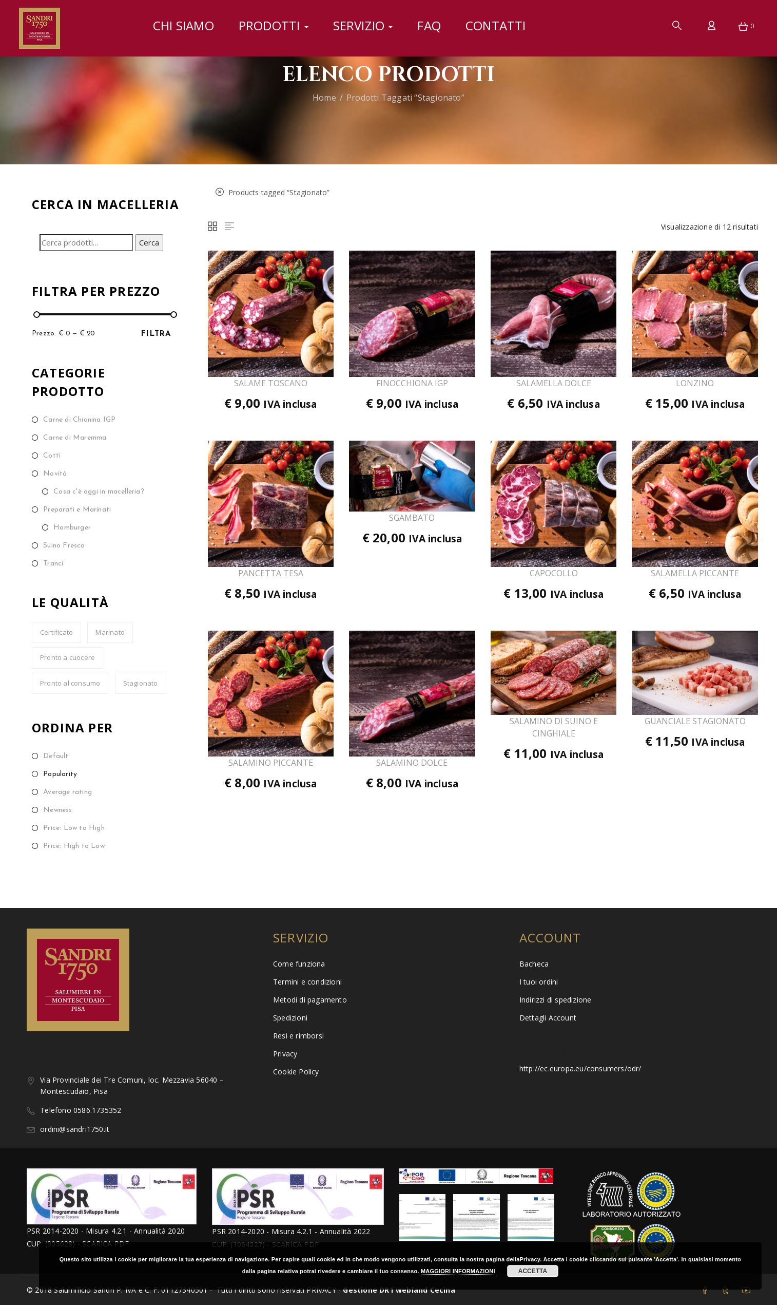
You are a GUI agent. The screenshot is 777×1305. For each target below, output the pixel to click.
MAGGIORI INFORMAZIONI (458, 1271)
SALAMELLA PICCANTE (695, 573)
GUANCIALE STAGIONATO (695, 721)
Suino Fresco (64, 546)
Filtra (156, 334)
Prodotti (273, 25)
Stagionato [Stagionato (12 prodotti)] (140, 683)
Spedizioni (290, 1018)
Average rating (67, 792)
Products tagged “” (273, 192)
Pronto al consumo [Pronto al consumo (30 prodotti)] (70, 683)
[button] (743, 27)
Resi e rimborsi (298, 1036)
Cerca (149, 242)
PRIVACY (322, 1290)
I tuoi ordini (538, 982)
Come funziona (299, 964)
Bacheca (534, 964)
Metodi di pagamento (310, 1000)
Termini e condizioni (307, 982)
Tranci (53, 564)
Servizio (363, 25)
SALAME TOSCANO (270, 383)
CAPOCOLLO (554, 573)
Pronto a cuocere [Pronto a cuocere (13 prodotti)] (67, 657)
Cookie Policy (296, 1071)
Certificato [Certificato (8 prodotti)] (56, 632)
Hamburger (72, 528)
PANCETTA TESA (270, 573)
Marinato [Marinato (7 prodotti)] (110, 632)
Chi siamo (183, 25)
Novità (55, 474)
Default (55, 756)
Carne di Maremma (74, 438)
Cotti (52, 456)
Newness (57, 810)
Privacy (285, 1053)
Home (324, 97)
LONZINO (695, 383)
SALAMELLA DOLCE (553, 383)
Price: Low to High (74, 828)
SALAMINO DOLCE (412, 762)
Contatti (495, 25)
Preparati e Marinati (77, 510)
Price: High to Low (74, 846)
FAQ (429, 25)
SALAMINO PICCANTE (270, 762)
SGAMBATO (412, 517)
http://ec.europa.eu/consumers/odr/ (580, 1068)
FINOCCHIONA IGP (412, 383)
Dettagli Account (547, 1018)
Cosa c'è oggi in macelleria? (98, 492)
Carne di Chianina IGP (79, 420)
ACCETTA (532, 1271)
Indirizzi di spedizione (555, 1000)
